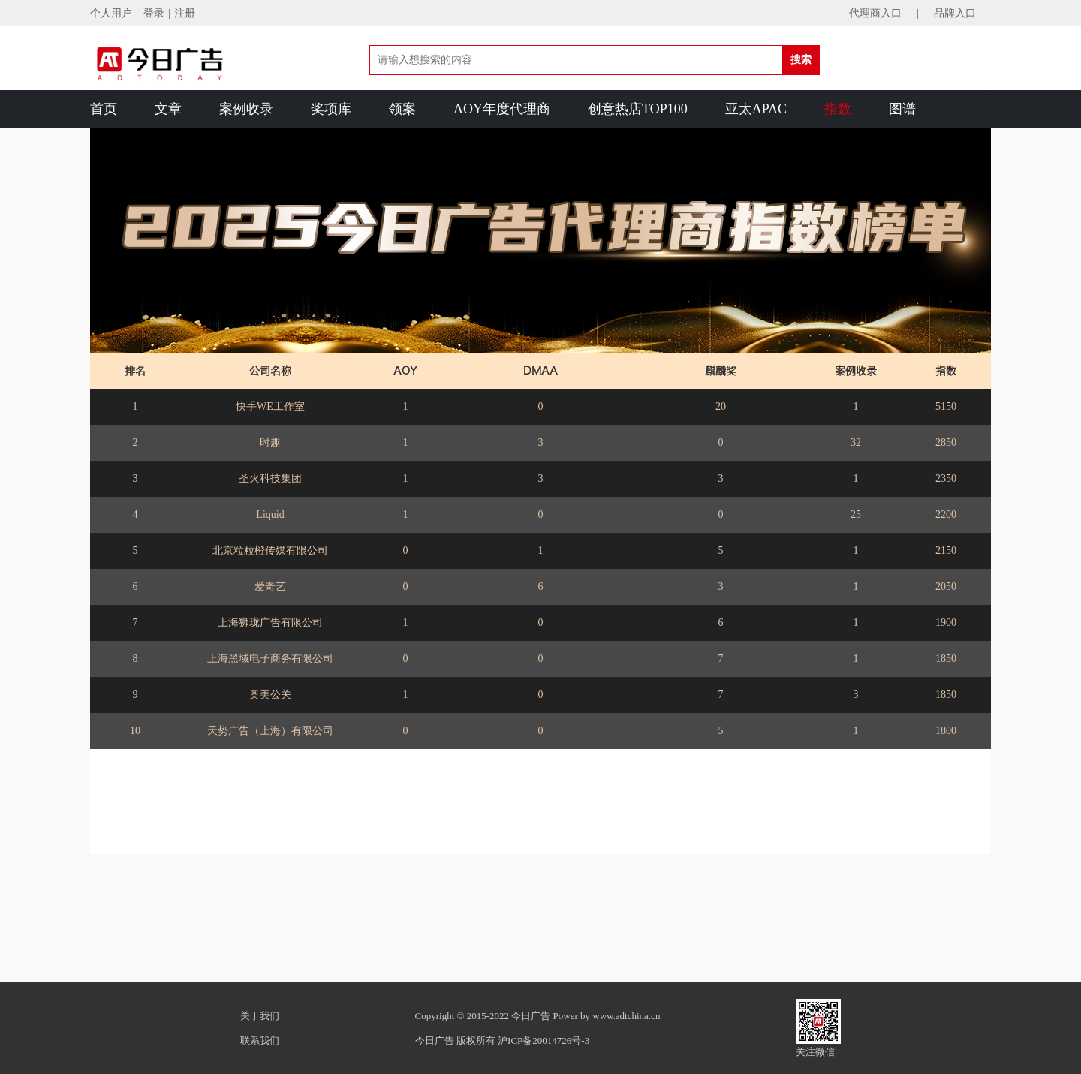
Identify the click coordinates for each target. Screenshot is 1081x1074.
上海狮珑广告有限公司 (270, 622)
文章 (168, 108)
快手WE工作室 (270, 406)
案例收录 (246, 108)
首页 (103, 108)
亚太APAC (756, 108)
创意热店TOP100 (638, 108)
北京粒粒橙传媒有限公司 (270, 550)
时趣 (270, 442)
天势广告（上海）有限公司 (270, 730)
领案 (402, 108)
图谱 (902, 108)
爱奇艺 (270, 586)
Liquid (270, 514)
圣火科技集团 (270, 478)
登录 (153, 13)
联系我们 (259, 1040)
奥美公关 (270, 694)
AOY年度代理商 (501, 108)
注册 (184, 13)
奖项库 (331, 108)
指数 (837, 108)
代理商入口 (875, 13)
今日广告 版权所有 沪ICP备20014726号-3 (502, 1040)
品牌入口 (955, 13)
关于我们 (259, 1015)
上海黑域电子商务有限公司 (270, 658)
